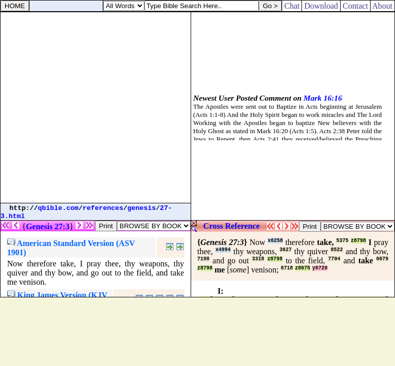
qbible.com (58, 208)
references (103, 208)
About (382, 6)
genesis (142, 208)
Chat (291, 6)
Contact (355, 6)
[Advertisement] (95, 107)
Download (321, 6)
